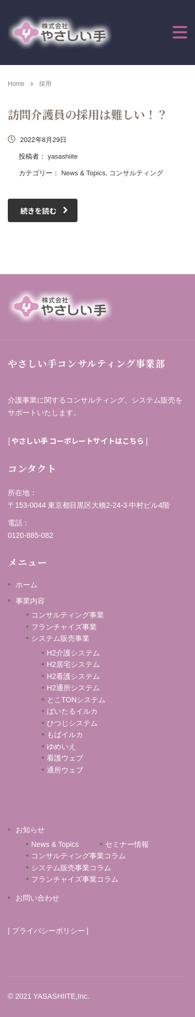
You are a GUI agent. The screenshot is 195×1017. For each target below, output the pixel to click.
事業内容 (30, 601)
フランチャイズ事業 (64, 627)
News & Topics (55, 844)
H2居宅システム (73, 664)
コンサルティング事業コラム (78, 856)
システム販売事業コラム (71, 868)
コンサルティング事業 (67, 615)
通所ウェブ (65, 770)
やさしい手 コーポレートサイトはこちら (77, 440)
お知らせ (30, 830)
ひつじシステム (83, 723)
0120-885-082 (30, 535)
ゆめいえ (79, 746)
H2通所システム (73, 688)
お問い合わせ (37, 898)
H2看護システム (73, 676)
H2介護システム (73, 653)
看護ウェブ (79, 758)
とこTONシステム (76, 700)
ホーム (26, 585)
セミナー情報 (127, 844)
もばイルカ (79, 734)
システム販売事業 (60, 638)
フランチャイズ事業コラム (75, 879)
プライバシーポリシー (48, 930)
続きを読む (44, 210)
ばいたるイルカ (72, 711)
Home (16, 83)
